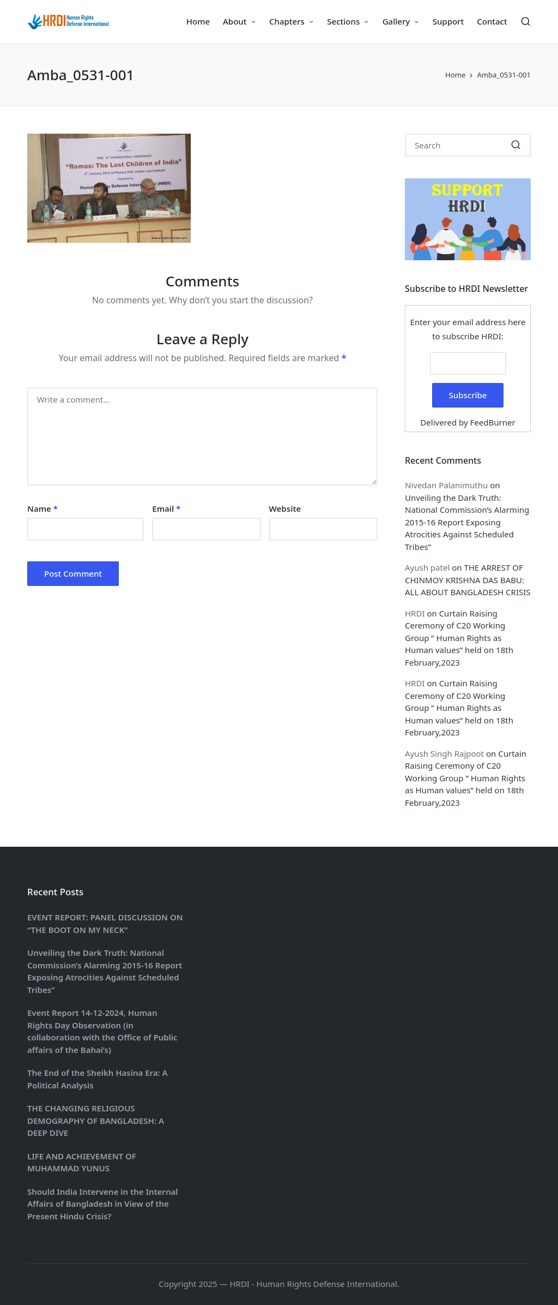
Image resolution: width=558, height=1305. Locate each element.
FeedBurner (492, 422)
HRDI (414, 613)
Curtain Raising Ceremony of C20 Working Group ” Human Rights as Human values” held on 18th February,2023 (459, 638)
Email (166, 508)
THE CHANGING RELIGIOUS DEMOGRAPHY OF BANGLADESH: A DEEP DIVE (95, 1120)
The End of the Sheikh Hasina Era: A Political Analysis (97, 1079)
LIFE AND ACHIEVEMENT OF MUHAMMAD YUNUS (81, 1162)
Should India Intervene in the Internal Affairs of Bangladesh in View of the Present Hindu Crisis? (102, 1204)
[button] (516, 145)
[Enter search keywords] (468, 145)
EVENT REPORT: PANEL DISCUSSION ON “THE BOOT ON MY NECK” (105, 923)
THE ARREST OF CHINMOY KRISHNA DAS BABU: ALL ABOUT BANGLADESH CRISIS (468, 579)
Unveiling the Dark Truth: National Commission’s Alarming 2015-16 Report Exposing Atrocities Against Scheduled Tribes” (467, 522)
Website (285, 508)
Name (42, 508)
